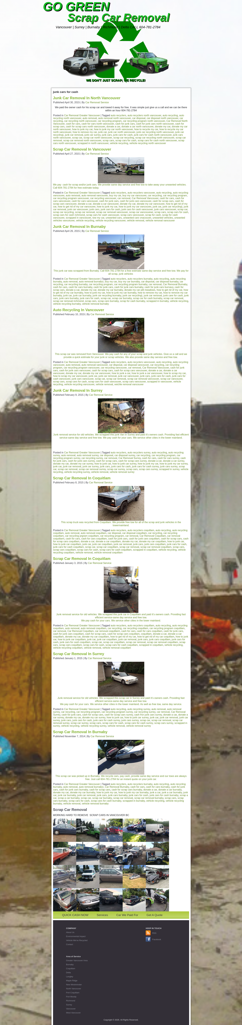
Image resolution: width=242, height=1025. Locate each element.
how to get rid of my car (169, 290)
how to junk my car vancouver (135, 206)
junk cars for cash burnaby (164, 795)
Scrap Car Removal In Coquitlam (82, 478)
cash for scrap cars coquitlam (123, 634)
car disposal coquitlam (134, 533)
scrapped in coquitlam (145, 549)
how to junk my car (82, 129)
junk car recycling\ (172, 206)
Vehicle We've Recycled (76, 940)
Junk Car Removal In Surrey (78, 390)
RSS (154, 933)
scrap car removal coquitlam (155, 547)
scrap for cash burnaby (132, 301)
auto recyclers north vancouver (144, 115)
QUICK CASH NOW (75, 915)
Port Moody (71, 996)
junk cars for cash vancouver (137, 209)
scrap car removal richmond (68, 301)
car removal (124, 198)
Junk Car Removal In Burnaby (79, 226)
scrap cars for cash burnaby (106, 800)
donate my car (163, 126)
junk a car (155, 792)
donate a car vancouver (106, 203)
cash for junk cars (125, 123)
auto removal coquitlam (93, 533)
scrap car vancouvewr (141, 212)
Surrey (69, 1005)
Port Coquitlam (72, 992)
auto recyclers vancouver (141, 192)
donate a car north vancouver (138, 126)
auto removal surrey (88, 455)
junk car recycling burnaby (107, 295)
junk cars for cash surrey (145, 466)
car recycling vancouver (103, 198)
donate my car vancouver (151, 203)
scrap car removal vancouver (112, 212)
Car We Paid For (127, 915)
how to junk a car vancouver (147, 373)
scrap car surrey (116, 469)
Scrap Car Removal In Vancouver (82, 149)
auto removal (90, 118)
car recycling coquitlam (135, 628)
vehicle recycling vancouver (110, 220)
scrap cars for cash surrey (139, 723)
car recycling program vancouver (71, 198)
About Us (70, 932)
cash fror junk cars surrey (148, 714)
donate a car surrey (173, 461)
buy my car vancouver (134, 195)
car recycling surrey (92, 458)
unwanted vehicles (163, 217)
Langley (69, 976)
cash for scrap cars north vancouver (85, 126)
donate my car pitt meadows (139, 290)
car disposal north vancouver (162, 118)
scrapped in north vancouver (93, 143)
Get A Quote (154, 915)
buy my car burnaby (129, 281)
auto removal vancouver (94, 195)
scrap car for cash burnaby (147, 298)
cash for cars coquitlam (94, 538)
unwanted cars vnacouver (137, 217)
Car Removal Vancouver (145, 198)
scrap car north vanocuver (98, 137)
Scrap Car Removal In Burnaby (80, 732)
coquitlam (146, 634)
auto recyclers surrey (139, 452)
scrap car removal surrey (92, 469)
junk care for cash (173, 295)
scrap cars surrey (148, 469)
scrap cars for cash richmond (69, 215)
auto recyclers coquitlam (141, 530)
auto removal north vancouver (114, 118)
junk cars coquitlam (155, 544)
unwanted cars (114, 217)
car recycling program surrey (117, 712)
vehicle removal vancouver (160, 220)
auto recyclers (118, 115)
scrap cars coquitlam (64, 549)
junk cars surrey (169, 466)
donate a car (113, 126)
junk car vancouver (77, 209)
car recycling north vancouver (80, 121)
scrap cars (108, 140)
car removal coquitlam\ (107, 631)
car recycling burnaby (76, 284)
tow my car (98, 217)
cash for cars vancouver (85, 201)
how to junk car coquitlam (67, 544)
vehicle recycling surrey (77, 472)
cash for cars (73, 123)
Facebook (156, 939)
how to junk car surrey (124, 463)
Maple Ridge (71, 980)
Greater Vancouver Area (77, 960)
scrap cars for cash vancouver (102, 215)
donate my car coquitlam (152, 541)
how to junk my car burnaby (121, 292)
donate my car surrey (81, 463)
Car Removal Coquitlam (153, 536)
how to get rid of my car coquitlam (155, 636)
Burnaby (69, 964)
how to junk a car (121, 373)
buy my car (115, 195)
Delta (68, 972)
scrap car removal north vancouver (82, 140)
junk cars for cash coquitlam (68, 547)
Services (102, 915)
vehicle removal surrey (122, 472)
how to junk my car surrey (174, 463)
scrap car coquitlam (107, 547)
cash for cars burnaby (80, 287)
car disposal (138, 118)
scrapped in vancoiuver (78, 217)
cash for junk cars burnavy (159, 287)
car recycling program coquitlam (167, 628)
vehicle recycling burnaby (67, 304)
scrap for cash (153, 215)
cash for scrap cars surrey (132, 461)
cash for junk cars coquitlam (144, 538)
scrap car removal (85, 212)
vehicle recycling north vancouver (147, 143)
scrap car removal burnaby (148, 798)
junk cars (107, 135)
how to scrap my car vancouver (70, 376)
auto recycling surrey (138, 709)
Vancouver (70, 1009)
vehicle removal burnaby (95, 304)
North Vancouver (73, 988)
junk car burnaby (82, 295)
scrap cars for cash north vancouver (157, 140)
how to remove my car (85, 132)
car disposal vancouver (136, 365)
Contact (69, 944)
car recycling (155, 195)
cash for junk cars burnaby (128, 287)
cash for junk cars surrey (81, 461)
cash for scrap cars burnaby (127, 789)
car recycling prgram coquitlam (82, 536)
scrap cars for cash (125, 140)
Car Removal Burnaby (175, 284)
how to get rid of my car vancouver (77, 206)
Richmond (70, 1000)
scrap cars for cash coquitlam (115, 549)
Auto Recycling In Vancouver (78, 310)
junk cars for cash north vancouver (153, 135)
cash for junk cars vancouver (135, 201)
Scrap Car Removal (118, 17)
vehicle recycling (119, 143)
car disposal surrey (124, 455)
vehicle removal (135, 220)
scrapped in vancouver (159, 381)
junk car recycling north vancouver (155, 132)
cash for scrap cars (163, 201)
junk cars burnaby (69, 298)
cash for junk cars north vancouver (155, 123)
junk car (102, 132)
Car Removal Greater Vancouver (82, 115)
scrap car (77, 137)
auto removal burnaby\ (91, 281)
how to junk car (102, 463)
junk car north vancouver (121, 132)
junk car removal (74, 135)
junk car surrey (92, 135)
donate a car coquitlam (108, 541)
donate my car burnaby (110, 290)
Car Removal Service (97, 102)
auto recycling (170, 115)
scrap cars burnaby (108, 301)
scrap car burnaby (122, 298)
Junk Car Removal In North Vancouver (86, 98)
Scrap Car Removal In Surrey (78, 654)
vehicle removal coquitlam (108, 552)
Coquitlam (70, 968)
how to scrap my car (175, 373)
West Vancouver (73, 1013)
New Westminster (74, 984)
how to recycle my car (146, 129)
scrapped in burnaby (157, 301)
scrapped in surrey (169, 469)
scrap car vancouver (171, 378)
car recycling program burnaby (130, 284)
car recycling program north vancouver (144, 121)
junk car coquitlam (102, 544)
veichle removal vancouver (128, 384)
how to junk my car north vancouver (113, 129)
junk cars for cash (123, 135)
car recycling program (110, 121)
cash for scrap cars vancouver (130, 370)
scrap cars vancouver (132, 215)
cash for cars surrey (168, 458)
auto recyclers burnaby (140, 278)
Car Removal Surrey (129, 458)
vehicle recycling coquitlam (68, 647)
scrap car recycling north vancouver (154, 137)
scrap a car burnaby (68, 798)
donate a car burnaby (170, 789)
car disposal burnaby (167, 281)
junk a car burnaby (172, 792)
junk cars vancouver (165, 209)
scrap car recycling (123, 137)
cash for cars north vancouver (97, 123)
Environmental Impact (76, 936)
